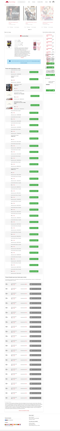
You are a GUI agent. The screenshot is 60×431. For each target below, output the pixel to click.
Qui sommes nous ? (32, 424)
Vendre (46, 1)
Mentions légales (32, 423)
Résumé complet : (8, 402)
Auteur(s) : (16, 40)
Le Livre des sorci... (48, 52)
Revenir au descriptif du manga (24, 410)
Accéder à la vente (51, 75)
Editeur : (16, 41)
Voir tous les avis (51, 90)
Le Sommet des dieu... (49, 35)
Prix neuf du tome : (18, 42)
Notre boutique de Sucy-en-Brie (34, 425)
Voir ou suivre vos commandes (34, 418)
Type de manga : (17, 44)
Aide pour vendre (32, 419)
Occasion (33, 1)
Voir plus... (22, 57)
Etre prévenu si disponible (35, 284)
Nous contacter (31, 417)
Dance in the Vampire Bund (39, 44)
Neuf (29, 1)
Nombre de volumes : (18, 45)
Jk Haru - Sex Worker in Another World (39, 48)
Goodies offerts (40, 1)
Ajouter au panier (33, 72)
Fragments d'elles (48, 62)
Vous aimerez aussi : (36, 40)
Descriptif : (16, 46)
